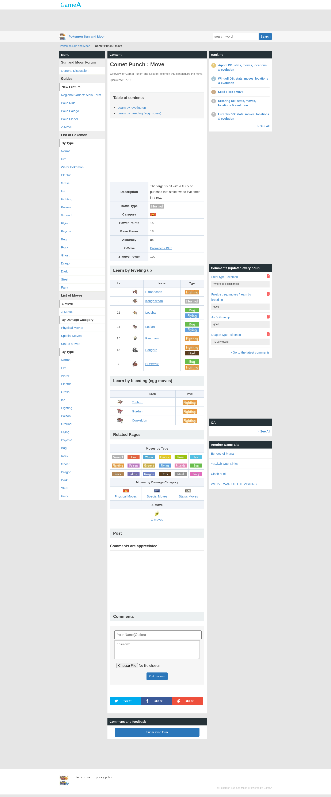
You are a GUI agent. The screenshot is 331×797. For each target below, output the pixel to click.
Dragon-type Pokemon (226, 334)
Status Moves (70, 344)
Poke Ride (68, 103)
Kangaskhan (154, 301)
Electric (66, 175)
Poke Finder (69, 119)
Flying (65, 223)
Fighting (66, 199)
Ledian (150, 326)
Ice (63, 191)
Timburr (137, 402)
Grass (65, 183)
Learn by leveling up (132, 107)
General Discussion (74, 70)
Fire (63, 159)
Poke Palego (70, 111)
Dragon (66, 263)
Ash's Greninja (221, 317)
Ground (66, 215)
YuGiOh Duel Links (224, 463)
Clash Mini (218, 474)
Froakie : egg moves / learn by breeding (231, 297)
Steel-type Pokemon (224, 277)
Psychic (66, 231)
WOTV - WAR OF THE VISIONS (234, 484)
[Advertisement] (165, 20)
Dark (64, 271)
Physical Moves (72, 327)
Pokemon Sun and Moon (87, 36)
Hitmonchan (153, 292)
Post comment (157, 678)
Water (65, 376)
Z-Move (66, 127)
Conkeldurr (139, 420)
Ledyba (150, 312)
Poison (66, 207)
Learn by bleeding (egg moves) (139, 113)
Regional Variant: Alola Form (81, 95)
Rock (64, 247)
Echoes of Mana (222, 453)
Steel (64, 279)
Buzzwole (152, 364)
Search (265, 36)
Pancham (152, 338)
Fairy (64, 287)
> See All (263, 126)
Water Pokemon (72, 167)
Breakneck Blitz (161, 248)
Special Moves (71, 336)
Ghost (65, 255)
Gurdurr (137, 411)
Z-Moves (67, 311)
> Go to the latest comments (250, 352)
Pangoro (151, 350)
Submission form (157, 734)
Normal (66, 151)
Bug (64, 239)
